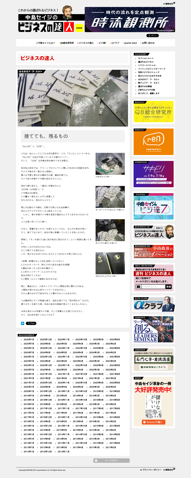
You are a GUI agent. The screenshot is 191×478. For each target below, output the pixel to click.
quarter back (129, 43)
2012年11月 (63, 452)
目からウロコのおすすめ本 (149, 76)
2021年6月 (45, 378)
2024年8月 (115, 348)
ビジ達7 (101, 43)
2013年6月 (45, 447)
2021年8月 (115, 374)
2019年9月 (98, 391)
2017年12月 (46, 408)
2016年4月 (78, 421)
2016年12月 (46, 417)
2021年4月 (78, 378)
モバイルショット (146, 58)
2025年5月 (61, 344)
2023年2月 (111, 361)
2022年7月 (29, 370)
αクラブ (114, 43)
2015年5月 (61, 430)
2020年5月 (61, 387)
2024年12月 (46, 348)
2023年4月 (78, 361)
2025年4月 (78, 344)
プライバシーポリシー (152, 470)
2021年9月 (98, 374)
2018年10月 (81, 400)
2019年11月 (63, 391)
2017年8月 (115, 408)
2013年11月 (63, 443)
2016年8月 (115, 417)
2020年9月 (98, 383)
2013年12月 (46, 443)
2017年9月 (98, 408)
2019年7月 (29, 396)
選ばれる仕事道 (145, 86)
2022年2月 (111, 370)
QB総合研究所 (66, 43)
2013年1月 (29, 452)
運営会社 (169, 4)
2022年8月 (115, 365)
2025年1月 (29, 348)
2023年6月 (45, 361)
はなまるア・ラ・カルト (149, 79)
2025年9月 (98, 339)
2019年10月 (81, 391)
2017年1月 (29, 417)
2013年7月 (29, 447)
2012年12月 (46, 452)
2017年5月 (61, 413)
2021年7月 (29, 378)
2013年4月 (78, 447)
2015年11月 (63, 426)
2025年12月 (46, 339)
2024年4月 (78, 352)
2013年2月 (111, 447)
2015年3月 (94, 430)
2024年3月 (94, 352)
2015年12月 (46, 426)
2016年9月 (98, 417)
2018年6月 (45, 404)
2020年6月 (45, 387)
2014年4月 (78, 439)
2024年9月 (98, 348)
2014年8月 (115, 434)
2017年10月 (81, 408)
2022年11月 (63, 365)
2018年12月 (46, 400)
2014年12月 (46, 434)
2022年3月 (94, 370)
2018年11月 (63, 400)
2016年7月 (29, 421)
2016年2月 (111, 421)
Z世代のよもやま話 (146, 90)
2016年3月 (94, 421)
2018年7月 (29, 404)
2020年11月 (63, 383)
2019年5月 (61, 396)
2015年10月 (81, 426)
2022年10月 (81, 365)
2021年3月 (94, 378)
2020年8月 (115, 383)
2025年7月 (29, 344)
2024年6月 (45, 352)
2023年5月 (61, 361)
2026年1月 (29, 339)
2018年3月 (94, 404)
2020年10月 (81, 383)
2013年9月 (98, 443)
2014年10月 (81, 434)
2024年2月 (111, 352)
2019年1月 (29, 400)
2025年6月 (45, 344)
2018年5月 (61, 404)
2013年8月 (115, 443)
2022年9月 (98, 365)
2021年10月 (81, 374)
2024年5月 (61, 352)
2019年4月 (78, 396)
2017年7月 (29, 413)
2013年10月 (81, 443)
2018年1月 (29, 408)
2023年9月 (98, 357)
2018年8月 (115, 400)
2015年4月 (78, 430)
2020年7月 (29, 387)
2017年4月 (78, 413)
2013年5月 (61, 447)
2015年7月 (29, 430)
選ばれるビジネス (146, 62)
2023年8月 (115, 357)
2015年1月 (29, 434)
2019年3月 (94, 396)
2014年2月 (111, 439)
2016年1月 (29, 426)
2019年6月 (45, 396)
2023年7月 (29, 361)
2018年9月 (98, 400)
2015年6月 (45, 430)
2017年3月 (94, 413)
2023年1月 (29, 365)
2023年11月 (63, 357)
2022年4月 (78, 370)
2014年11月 (63, 434)
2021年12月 (46, 374)
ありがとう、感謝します (149, 93)
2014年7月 (29, 439)
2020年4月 (78, 387)
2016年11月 (63, 417)
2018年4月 (78, 404)
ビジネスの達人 (85, 43)
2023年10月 (81, 357)
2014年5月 (61, 439)
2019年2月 (111, 396)
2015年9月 (98, 426)
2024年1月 (29, 357)
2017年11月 (63, 408)
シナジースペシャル (147, 65)
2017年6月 (45, 413)
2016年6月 (45, 421)
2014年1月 (29, 443)
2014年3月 (94, 439)
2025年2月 (111, 344)
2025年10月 (81, 339)
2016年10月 (81, 417)
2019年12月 (46, 391)
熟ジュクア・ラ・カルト (149, 83)
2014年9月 (98, 434)
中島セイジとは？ (45, 43)
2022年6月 (45, 370)
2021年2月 (111, 378)
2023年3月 (94, 361)
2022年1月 (29, 374)
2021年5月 (61, 378)
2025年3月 (94, 344)
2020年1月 (29, 391)
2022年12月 (46, 365)
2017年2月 (111, 413)
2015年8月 (115, 426)
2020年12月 (46, 383)
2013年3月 (94, 447)
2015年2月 (111, 430)
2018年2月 (111, 404)
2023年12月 (46, 357)
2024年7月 (29, 352)
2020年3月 (94, 387)
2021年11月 (63, 374)
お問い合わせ (147, 43)
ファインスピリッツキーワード (151, 69)
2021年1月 (29, 383)
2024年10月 (81, 348)
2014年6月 (45, 439)
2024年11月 (63, 348)
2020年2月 (111, 387)
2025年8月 (115, 339)
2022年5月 (61, 370)
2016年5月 (61, 421)
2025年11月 (63, 339)
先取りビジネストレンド (149, 72)
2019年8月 (115, 391)
